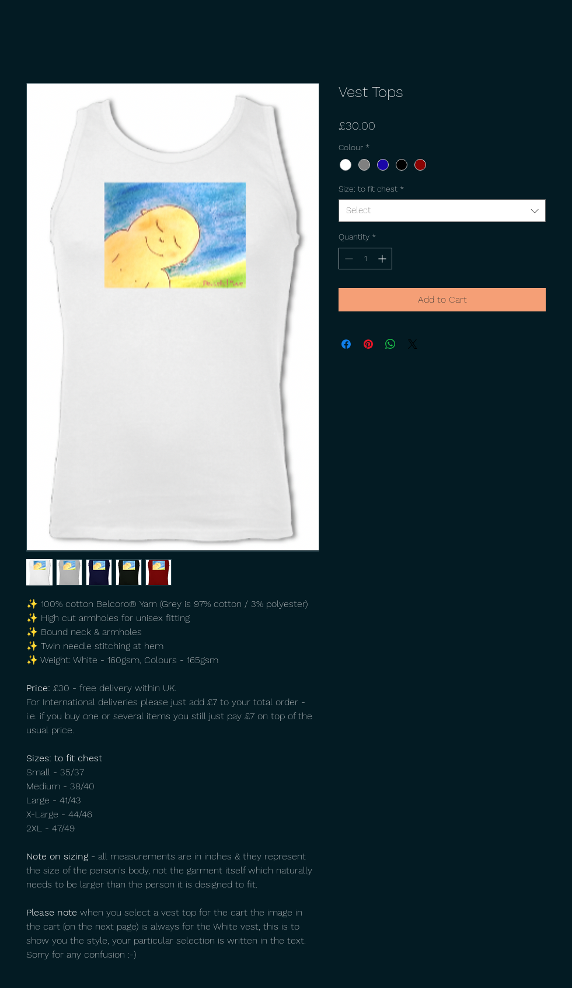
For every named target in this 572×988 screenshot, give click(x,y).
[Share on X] (413, 344)
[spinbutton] (365, 258)
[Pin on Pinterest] (368, 344)
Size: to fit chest (371, 188)
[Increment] (383, 258)
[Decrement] (347, 258)
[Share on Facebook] (346, 344)
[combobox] (442, 210)
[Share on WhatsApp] (390, 344)
